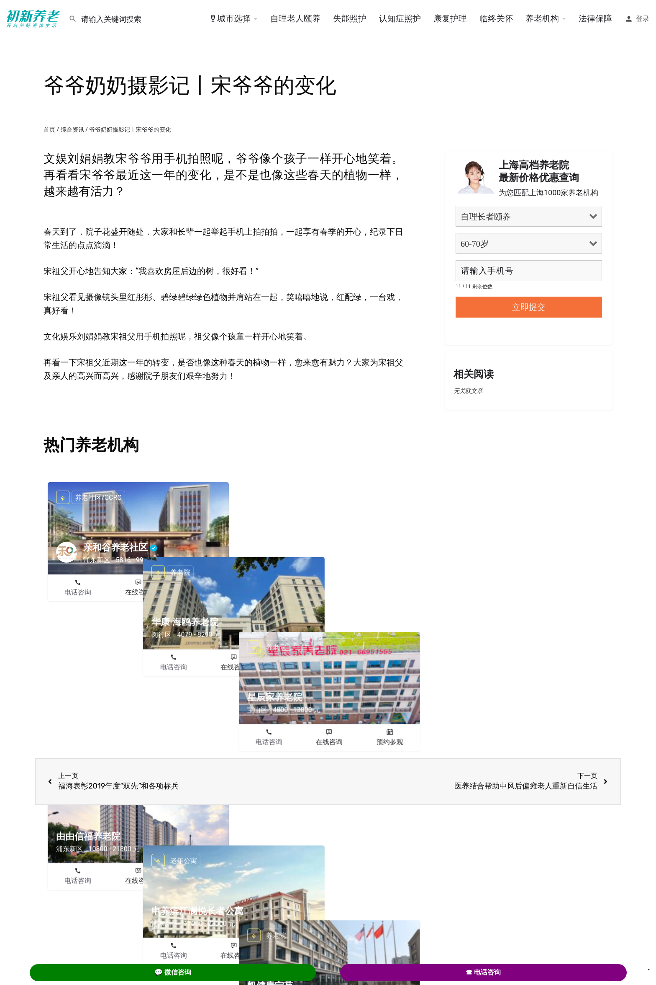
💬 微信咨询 (172, 972)
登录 (642, 19)
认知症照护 (400, 18)
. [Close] (649, 967)
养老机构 (542, 18)
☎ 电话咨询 (483, 972)
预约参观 (198, 592)
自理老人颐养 (295, 18)
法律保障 (595, 18)
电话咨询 (77, 592)
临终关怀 (496, 18)
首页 (49, 129)
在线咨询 (138, 592)
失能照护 (349, 18)
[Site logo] (34, 18)
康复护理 (450, 18)
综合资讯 (72, 129)
